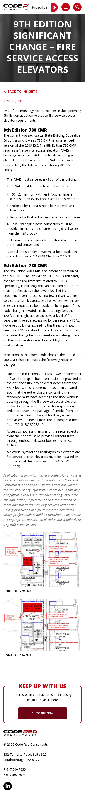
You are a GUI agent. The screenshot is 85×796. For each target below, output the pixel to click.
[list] (65, 7)
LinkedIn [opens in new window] (7, 786)
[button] (67, 7)
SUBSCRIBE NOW (42, 713)
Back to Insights (20, 91)
